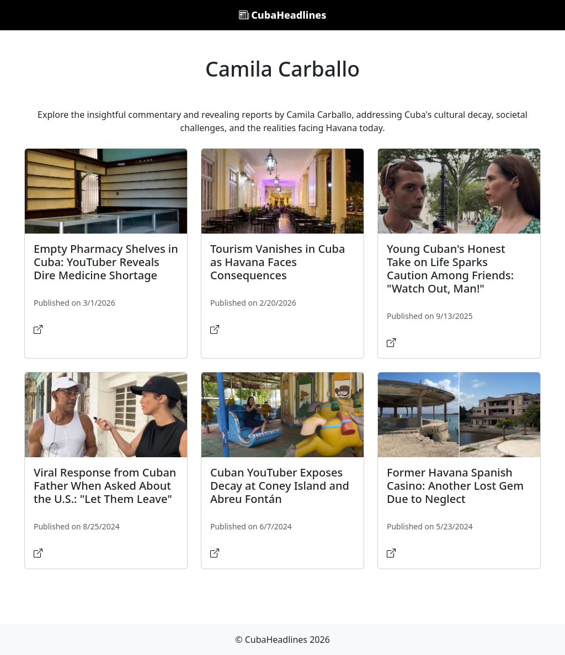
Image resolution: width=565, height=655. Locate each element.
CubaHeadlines (283, 14)
